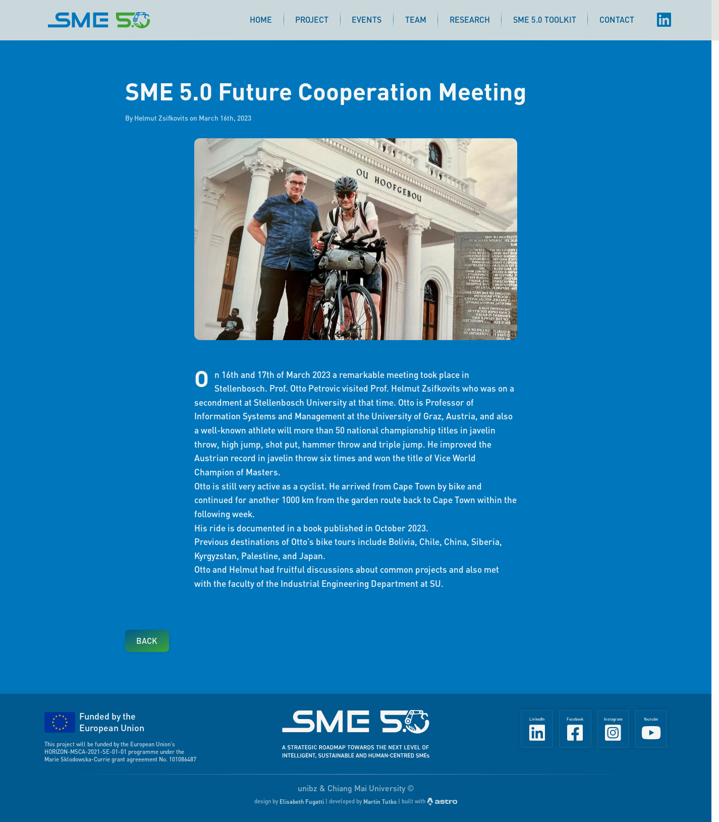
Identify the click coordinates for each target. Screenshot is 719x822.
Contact (616, 19)
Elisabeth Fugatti (302, 801)
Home (261, 19)
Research (470, 19)
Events (366, 19)
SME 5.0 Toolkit (544, 19)
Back (146, 640)
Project (311, 19)
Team (415, 19)
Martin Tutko (380, 801)
